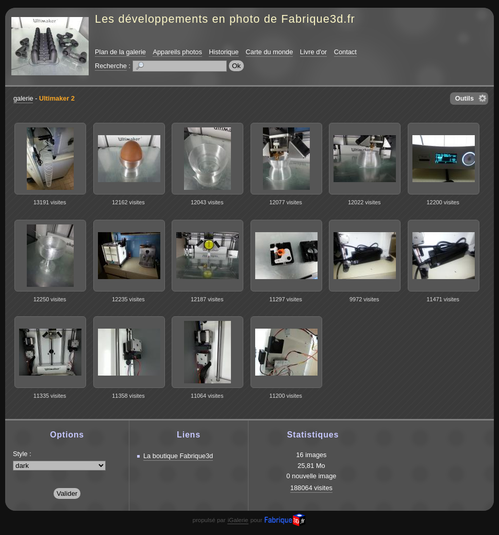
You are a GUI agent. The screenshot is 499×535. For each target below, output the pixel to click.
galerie (23, 98)
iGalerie (238, 520)
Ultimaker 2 (57, 98)
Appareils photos (177, 52)
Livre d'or (313, 52)
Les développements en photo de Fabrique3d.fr (225, 18)
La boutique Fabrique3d (178, 456)
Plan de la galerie (120, 52)
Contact (345, 52)
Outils (464, 98)
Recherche (111, 66)
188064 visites (311, 488)
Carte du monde (269, 52)
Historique (224, 52)
